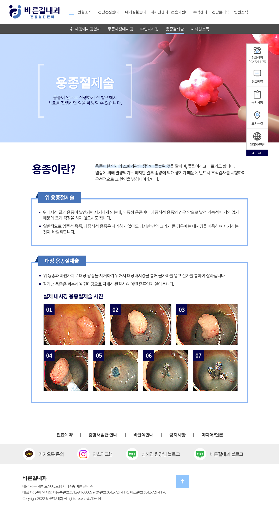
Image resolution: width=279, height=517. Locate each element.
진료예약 (257, 76)
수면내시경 (149, 28)
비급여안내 (143, 435)
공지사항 (257, 55)
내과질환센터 (135, 11)
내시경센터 (159, 11)
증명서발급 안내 (102, 435)
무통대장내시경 (120, 28)
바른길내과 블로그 (218, 454)
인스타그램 (257, 139)
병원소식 (241, 11)
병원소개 (84, 11)
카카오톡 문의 (43, 454)
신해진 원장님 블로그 (153, 454)
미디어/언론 (212, 435)
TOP (257, 152)
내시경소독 (200, 28)
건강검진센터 (108, 11)
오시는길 (257, 118)
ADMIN (95, 498)
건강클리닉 (220, 11)
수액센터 (200, 11)
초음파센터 (179, 11)
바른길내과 (34, 11)
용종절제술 (175, 28)
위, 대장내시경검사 (85, 28)
